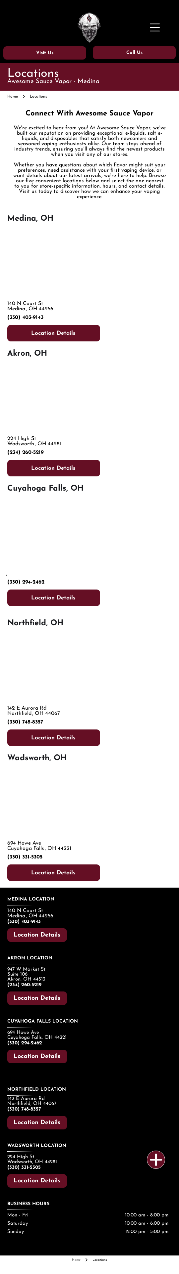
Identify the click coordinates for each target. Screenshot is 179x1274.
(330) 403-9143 (25, 317)
